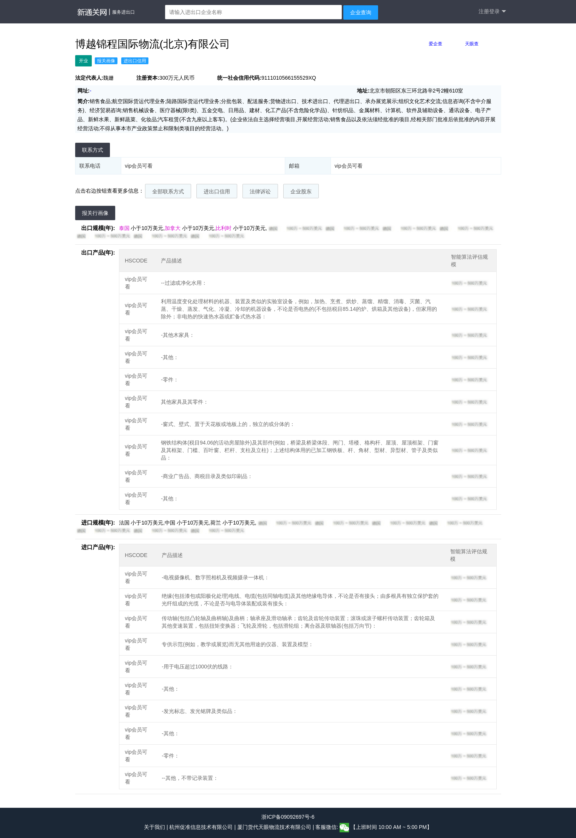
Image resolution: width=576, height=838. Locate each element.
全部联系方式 (168, 191)
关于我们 (154, 827)
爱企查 (435, 43)
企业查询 (360, 12)
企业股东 (301, 191)
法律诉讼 (260, 191)
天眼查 (472, 43)
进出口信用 (217, 191)
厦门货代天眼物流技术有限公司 (275, 827)
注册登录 (492, 11)
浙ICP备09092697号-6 (287, 817)
